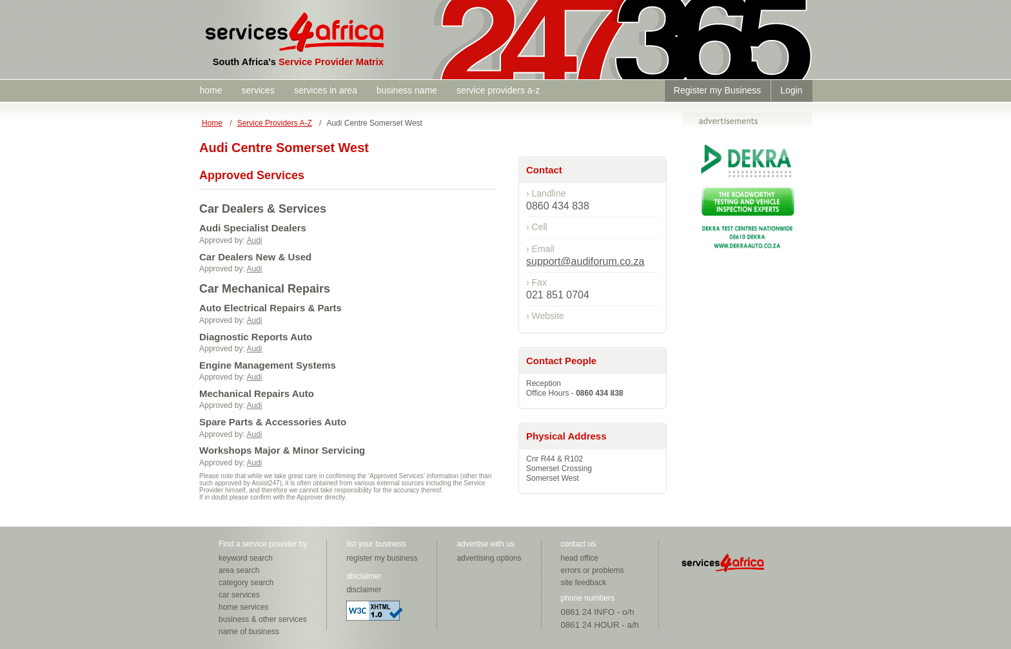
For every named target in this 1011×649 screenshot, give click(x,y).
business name (407, 90)
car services (239, 594)
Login (791, 90)
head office (580, 558)
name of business (249, 631)
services (258, 90)
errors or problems (592, 570)
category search (246, 582)
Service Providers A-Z (274, 123)
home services (243, 607)
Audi (254, 240)
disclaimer (363, 589)
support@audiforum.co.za (585, 261)
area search (239, 570)
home (211, 90)
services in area (325, 90)
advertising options (488, 558)
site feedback (584, 582)
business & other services (263, 619)
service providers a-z (498, 90)
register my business (381, 558)
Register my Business (717, 90)
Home (212, 123)
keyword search (246, 558)
